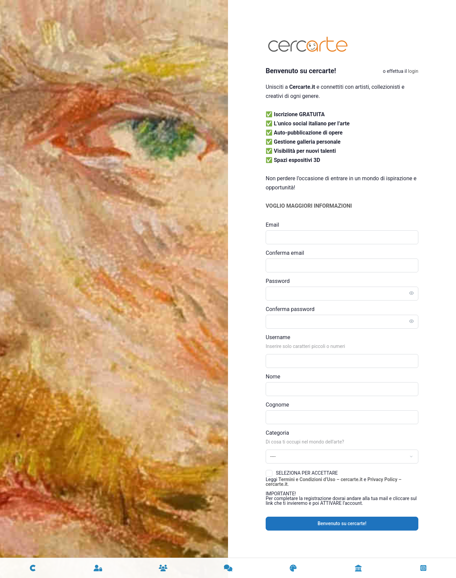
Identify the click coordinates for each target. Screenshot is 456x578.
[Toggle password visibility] (411, 293)
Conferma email (285, 253)
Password (278, 281)
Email (272, 225)
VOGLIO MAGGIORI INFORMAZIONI (309, 206)
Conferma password (290, 309)
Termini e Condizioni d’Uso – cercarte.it (321, 479)
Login (413, 71)
